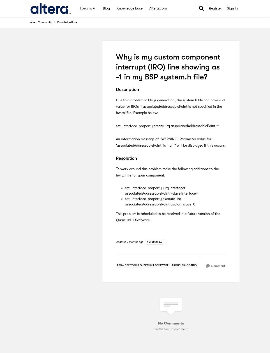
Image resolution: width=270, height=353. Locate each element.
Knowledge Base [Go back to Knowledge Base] (67, 22)
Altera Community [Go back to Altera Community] (41, 22)
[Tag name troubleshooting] (184, 265)
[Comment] (215, 266)
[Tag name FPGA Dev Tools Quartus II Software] (143, 265)
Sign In (232, 8)
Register (215, 8)
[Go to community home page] (50, 8)
